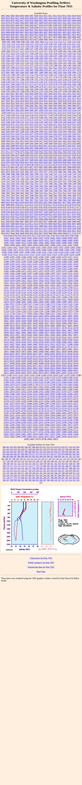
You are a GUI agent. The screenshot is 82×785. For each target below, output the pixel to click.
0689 (13, 32)
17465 (52, 309)
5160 (41, 117)
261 (33, 475)
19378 (52, 342)
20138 (52, 356)
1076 (65, 39)
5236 (46, 127)
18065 (58, 316)
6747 (22, 165)
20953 (29, 373)
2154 (31, 82)
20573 (41, 366)
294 (74, 478)
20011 (58, 351)
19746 (12, 349)
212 (7, 471)
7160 (65, 176)
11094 (9, 252)
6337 (69, 155)
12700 (41, 287)
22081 (64, 394)
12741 (23, 292)
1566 (69, 63)
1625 (65, 68)
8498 (13, 224)
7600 (3, 193)
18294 (17, 321)
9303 (13, 231)
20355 (64, 361)
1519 (65, 61)
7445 (46, 186)
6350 (8, 157)
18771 (17, 330)
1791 (36, 79)
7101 (41, 174)
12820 (23, 299)
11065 (3, 250)
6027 (74, 146)
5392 (36, 139)
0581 (50, 27)
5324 (65, 134)
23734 (12, 432)
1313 (8, 53)
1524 (8, 63)
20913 (6, 373)
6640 (65, 162)
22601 (46, 406)
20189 (23, 358)
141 (55, 461)
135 (33, 461)
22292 (23, 401)
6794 (3, 167)
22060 (41, 394)
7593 (50, 191)
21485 (58, 380)
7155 (41, 176)
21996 (12, 394)
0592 (79, 27)
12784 (41, 297)
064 (7, 454)
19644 (41, 347)
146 (74, 461)
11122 (49, 254)
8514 (36, 224)
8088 (8, 205)
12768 (41, 295)
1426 (27, 58)
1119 (74, 42)
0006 (27, 16)
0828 (3, 34)
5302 (50, 131)
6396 (22, 160)
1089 (18, 42)
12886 (52, 302)
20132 (23, 356)
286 (44, 478)
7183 (27, 179)
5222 (60, 124)
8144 (8, 207)
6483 (50, 160)
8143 (3, 207)
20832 (46, 370)
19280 (52, 340)
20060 (29, 354)
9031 (36, 226)
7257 (65, 181)
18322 (52, 321)
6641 (69, 162)
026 (22, 449)
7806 (65, 198)
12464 (12, 271)
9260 (22, 228)
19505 (41, 344)
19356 (35, 342)
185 (63, 466)
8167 (65, 207)
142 (59, 461)
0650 (69, 30)
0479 (46, 25)
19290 (58, 340)
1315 (17, 53)
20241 (52, 358)
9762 (53, 235)
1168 (73, 46)
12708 (64, 287)
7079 (55, 172)
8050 (36, 202)
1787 (17, 79)
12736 (12, 292)
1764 (8, 77)
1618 (36, 68)
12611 (40, 278)
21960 (46, 392)
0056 (17, 20)
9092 (50, 226)
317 (41, 482)
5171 (13, 120)
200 (41, 468)
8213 (69, 212)
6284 (46, 153)
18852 (12, 332)
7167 (8, 179)
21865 (17, 389)
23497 (29, 427)
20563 (29, 366)
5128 (8, 115)
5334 (31, 136)
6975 (3, 172)
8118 (27, 205)
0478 (41, 25)
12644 (6, 285)
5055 (13, 105)
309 (52, 480)
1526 (17, 63)
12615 (64, 278)
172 (15, 466)
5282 (79, 129)
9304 (17, 231)
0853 (79, 34)
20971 (46, 373)
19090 (18, 337)
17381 (75, 306)
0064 (55, 20)
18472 (75, 323)
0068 (74, 20)
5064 (50, 105)
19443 (23, 344)
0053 (3, 20)
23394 (12, 425)
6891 (79, 167)
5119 (45, 113)
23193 (6, 422)
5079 (36, 108)
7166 (3, 179)
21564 (52, 382)
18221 (64, 318)
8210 (55, 212)
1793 (41, 79)
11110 (9, 254)
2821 (41, 94)
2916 (3, 96)
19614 (17, 347)
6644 (3, 165)
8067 (60, 202)
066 (15, 454)
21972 (58, 392)
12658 (12, 287)
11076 (26, 250)
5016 (8, 101)
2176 (50, 84)
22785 (6, 413)
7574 (13, 191)
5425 (79, 141)
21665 (75, 382)
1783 (79, 77)
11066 (9, 250)
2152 (22, 82)
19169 (75, 337)
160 (48, 464)
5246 (13, 129)
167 (74, 464)
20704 (23, 370)
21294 (12, 377)
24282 (41, 436)
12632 (12, 283)
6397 (27, 160)
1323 (50, 53)
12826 (58, 299)
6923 (46, 169)
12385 (70, 259)
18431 (52, 323)
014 (55, 447)
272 (74, 475)
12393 (17, 261)
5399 (60, 139)
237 (22, 473)
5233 (31, 127)
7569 (3, 191)
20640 (58, 368)
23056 (64, 418)
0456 (17, 25)
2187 (3, 87)
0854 (3, 37)
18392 (35, 323)
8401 (36, 219)
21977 (70, 392)
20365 (75, 361)
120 (57, 459)
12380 (41, 259)
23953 (6, 436)
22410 (58, 401)
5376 (55, 136)
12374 (12, 259)
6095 (22, 148)
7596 (65, 191)
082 (74, 454)
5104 (65, 110)
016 (63, 447)
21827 (35, 387)
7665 (65, 195)
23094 (29, 420)
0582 (55, 27)
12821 (29, 299)
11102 (49, 252)
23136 (58, 420)
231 (77, 471)
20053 (12, 354)
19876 (64, 349)
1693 (60, 72)
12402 (52, 261)
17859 (29, 314)
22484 (29, 403)
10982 (41, 243)
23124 (52, 420)
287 (48, 478)
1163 (50, 46)
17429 (35, 309)
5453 (69, 143)
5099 (41, 110)
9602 (65, 231)
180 (44, 466)
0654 (3, 32)
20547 (12, 366)
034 (52, 449)
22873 (75, 413)
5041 (41, 103)
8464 (17, 221)
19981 (29, 351)
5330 (13, 136)
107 (10, 459)
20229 (46, 358)
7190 (60, 179)
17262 (75, 304)
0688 (8, 32)
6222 (36, 150)
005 (22, 447)
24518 (69, 436)
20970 (41, 373)
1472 (65, 58)
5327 (79, 134)
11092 (78, 250)
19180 (12, 340)
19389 (58, 342)
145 (70, 461)
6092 (8, 148)
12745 (41, 292)
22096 (6, 396)
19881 (70, 349)
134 (30, 461)
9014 (17, 226)
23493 (23, 427)
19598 (75, 344)
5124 (69, 113)
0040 (65, 18)
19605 (12, 347)
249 (66, 473)
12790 (70, 297)
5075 (17, 108)
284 (37, 478)
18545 (17, 325)
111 (24, 459)
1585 (79, 65)
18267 (6, 321)
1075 (60, 39)
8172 (74, 207)
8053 (46, 202)
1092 (32, 42)
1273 (27, 51)
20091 (52, 354)
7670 (79, 195)
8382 (65, 217)
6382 (74, 157)
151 (15, 464)
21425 (6, 380)
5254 (46, 129)
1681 (8, 72)
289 (55, 478)
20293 (23, 361)
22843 (52, 413)
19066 (64, 335)
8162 (41, 207)
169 (4, 466)
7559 (60, 188)
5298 (31, 131)
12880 (17, 302)
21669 (6, 384)
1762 (79, 75)
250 (70, 473)
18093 (6, 318)
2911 (60, 94)
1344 (41, 56)
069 (26, 454)
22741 (17, 410)
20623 (35, 368)
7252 (50, 181)
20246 (58, 358)
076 (52, 454)
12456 (46, 269)
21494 (75, 380)
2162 (65, 82)
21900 (70, 389)
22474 (17, 403)
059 (66, 452)
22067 (52, 394)
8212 (65, 212)
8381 (60, 217)
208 (70, 468)
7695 (22, 198)
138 (44, 461)
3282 (55, 96)
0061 (41, 20)
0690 (17, 32)
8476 (41, 221)
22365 (35, 401)
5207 (74, 122)
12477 (52, 271)
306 (41, 480)
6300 (65, 153)
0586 (65, 27)
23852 (12, 434)
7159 (60, 176)
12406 (64, 261)
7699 (31, 198)
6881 (41, 167)
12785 (46, 297)
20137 (46, 356)
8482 (60, 221)
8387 (79, 217)
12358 (77, 254)
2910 (55, 94)
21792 (64, 384)
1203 (59, 49)
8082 (74, 202)
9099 (69, 226)
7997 (69, 200)
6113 (60, 148)
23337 (52, 422)
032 (44, 449)
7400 (79, 183)
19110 (35, 337)
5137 (46, 115)
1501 (74, 58)
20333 (41, 361)
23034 (35, 418)
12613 (52, 278)
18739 (64, 328)
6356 (31, 157)
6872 (17, 167)
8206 (36, 212)
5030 (69, 101)
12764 (29, 295)
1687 (36, 72)
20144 (58, 356)
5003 (27, 98)
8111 (22, 205)
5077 (27, 108)
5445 (31, 143)
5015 (3, 101)
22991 (17, 418)
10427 (6, 238)
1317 (27, 53)
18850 (6, 332)
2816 (17, 94)
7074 (41, 172)
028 (30, 449)
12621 (23, 280)
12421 (70, 264)
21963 (52, 392)
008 (33, 447)
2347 (50, 89)
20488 (29, 363)
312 (63, 480)
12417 (46, 264)
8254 (60, 214)
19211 (29, 340)
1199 (41, 49)
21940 (35, 392)
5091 (13, 110)
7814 (69, 198)
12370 (64, 257)
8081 (69, 202)
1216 (78, 49)
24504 (64, 436)
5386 (13, 139)
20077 (41, 354)
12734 (6, 292)
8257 (65, 214)
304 (33, 480)
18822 (64, 330)
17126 (23, 304)
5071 (79, 105)
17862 (35, 314)
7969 (60, 200)
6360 (50, 157)
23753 (29, 432)
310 (55, 480)
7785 (55, 198)
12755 (12, 295)
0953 (27, 39)
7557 (50, 188)
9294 (69, 228)
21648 (64, 382)
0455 (13, 25)
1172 (13, 49)
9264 (27, 228)
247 (59, 473)
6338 (74, 155)
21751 (41, 384)
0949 (22, 39)
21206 (43, 375)
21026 (70, 373)
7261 (79, 181)
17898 (46, 314)
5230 (17, 127)
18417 (46, 323)
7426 (36, 186)
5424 (74, 141)
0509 (69, 25)
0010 (41, 16)
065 (11, 454)
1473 (69, 58)
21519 (23, 382)
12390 (12, 261)
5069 (74, 105)
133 (26, 461)
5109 (8, 113)
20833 (52, 370)
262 (37, 475)
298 (11, 480)
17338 (52, 306)
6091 (3, 148)
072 (37, 454)
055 (52, 452)
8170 (69, 207)
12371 (70, 257)
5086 (69, 108)
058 (63, 452)
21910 (12, 392)
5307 (74, 131)
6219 (27, 150)
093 (37, 456)
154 (26, 464)
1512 (31, 61)
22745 (29, 410)
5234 (36, 127)
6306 (13, 155)
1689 (46, 72)
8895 (69, 224)
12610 (35, 278)
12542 (75, 273)
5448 (46, 143)
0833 (27, 34)
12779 (12, 297)
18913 (46, 332)
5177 (41, 120)
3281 (50, 96)
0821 (60, 32)
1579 (50, 65)
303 (30, 480)
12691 (29, 287)
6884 (55, 167)
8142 (79, 205)
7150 (17, 176)
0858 (22, 37)
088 (18, 456)
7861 (27, 200)
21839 (58, 387)
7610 (41, 193)
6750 (36, 165)
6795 (8, 167)
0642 (36, 30)
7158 (55, 176)
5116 (36, 113)
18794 (29, 330)
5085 (65, 108)
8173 (79, 207)
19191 (17, 340)
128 (7, 461)
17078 (17, 304)
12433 (41, 266)
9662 (55, 233)
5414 (27, 141)
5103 (60, 110)
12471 (23, 271)
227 (63, 471)
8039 (27, 202)
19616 (23, 347)
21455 (29, 380)
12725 (46, 290)
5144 (79, 115)
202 (48, 468)
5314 (17, 134)
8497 (8, 224)
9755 (29, 235)
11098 (27, 252)
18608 (58, 325)
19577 (64, 344)
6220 (31, 150)
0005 (22, 16)
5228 (8, 127)
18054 (46, 316)
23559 (6, 429)
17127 (29, 304)
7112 (60, 174)
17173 (52, 304)
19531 (52, 344)
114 (35, 459)
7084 (79, 172)
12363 (23, 257)
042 (4, 452)
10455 (75, 238)
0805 (41, 32)
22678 (17, 408)
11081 (32, 250)
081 (70, 454)
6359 (46, 157)
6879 (36, 167)
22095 (75, 394)
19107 (29, 337)
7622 (3, 195)
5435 (22, 143)
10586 (29, 243)
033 (48, 449)
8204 (27, 212)
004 (18, 447)
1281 (65, 51)
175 (26, 466)
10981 (35, 243)
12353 (71, 254)
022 (7, 449)
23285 (29, 422)
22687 (23, 408)
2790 (31, 91)
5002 (22, 98)
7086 (8, 174)
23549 (70, 427)
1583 (69, 65)
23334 (46, 422)
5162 (50, 117)
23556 (75, 427)
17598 (46, 311)
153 (22, 464)
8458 (8, 221)
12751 (70, 292)
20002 (52, 351)
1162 (46, 46)
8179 (22, 209)
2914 (74, 94)
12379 (35, 259)
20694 (12, 370)
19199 (23, 340)
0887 (79, 37)
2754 (65, 89)
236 (18, 473)
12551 (29, 276)
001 (7, 447)
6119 (74, 148)
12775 (70, 295)
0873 (31, 37)
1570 (8, 65)
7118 (65, 174)
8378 (50, 217)
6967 (65, 169)
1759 (65, 75)
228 (66, 471)
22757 (52, 410)
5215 (31, 124)
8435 (60, 219)
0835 (36, 34)
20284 (17, 361)
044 (11, 452)
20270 (75, 358)
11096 (15, 252)
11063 (78, 247)
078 (59, 454)
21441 (23, 380)
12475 (41, 271)
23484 (12, 427)
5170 (8, 120)
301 (22, 480)
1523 (3, 63)
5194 (36, 122)
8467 (22, 221)
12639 (52, 283)
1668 (36, 70)
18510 (12, 325)
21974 (64, 392)
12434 (46, 266)
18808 (41, 330)
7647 (27, 195)
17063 (6, 304)
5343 (41, 136)
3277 (31, 96)
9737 (79, 233)
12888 (58, 302)
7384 (60, 183)
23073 (17, 420)
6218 (22, 150)
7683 (17, 198)
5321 (50, 134)
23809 (70, 432)
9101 (74, 226)
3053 (13, 96)
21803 (70, 384)
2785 (8, 91)
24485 (58, 436)
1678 (79, 70)
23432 (35, 425)
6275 (3, 153)
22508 (52, 403)
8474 (36, 221)
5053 (8, 105)
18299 (23, 321)
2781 (69, 89)
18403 (41, 323)
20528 (64, 363)
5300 (41, 131)
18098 (18, 318)
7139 (79, 174)
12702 (52, 287)
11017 (15, 247)
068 (22, 454)
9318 (50, 231)
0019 (79, 16)
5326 (74, 134)
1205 (69, 49)
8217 (8, 214)
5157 (27, 117)
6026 (69, 146)
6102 (50, 148)
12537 (58, 273)
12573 (52, 276)
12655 (70, 285)
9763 (57, 235)
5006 (41, 98)
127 (4, 461)
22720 (52, 408)
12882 (29, 302)
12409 (6, 264)
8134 (64, 205)
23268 (17, 422)
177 (33, 466)
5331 (17, 136)
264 (44, 475)
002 (11, 447)
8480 (50, 221)
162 (55, 464)
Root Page (41, 571)
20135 (35, 356)
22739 (12, 410)
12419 (58, 264)
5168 (79, 117)
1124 (18, 44)
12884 (41, 302)
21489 (70, 380)
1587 (8, 68)
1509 (17, 61)
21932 (23, 392)
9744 (5, 235)
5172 (17, 120)
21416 (75, 377)
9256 (13, 228)
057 (59, 452)
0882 (69, 37)
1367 (22, 58)
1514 (41, 61)
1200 (45, 49)
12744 (35, 292)
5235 (41, 127)
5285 (13, 131)
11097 (21, 252)
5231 (22, 127)
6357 (36, 157)
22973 (75, 415)
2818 (27, 94)
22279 (12, 401)
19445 (29, 344)
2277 (74, 87)
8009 (3, 202)
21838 (52, 387)
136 (37, 461)
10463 (29, 240)
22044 (29, 394)
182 (52, 466)
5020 (27, 101)
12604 (75, 276)
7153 (31, 176)
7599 (79, 191)
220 (37, 471)
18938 (64, 332)
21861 (12, 389)
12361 (12, 257)
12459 (64, 269)
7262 (3, 183)
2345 (41, 89)
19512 (46, 344)
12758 (23, 295)
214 (15, 471)
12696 (35, 287)
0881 (65, 37)
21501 (12, 382)
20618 (17, 368)
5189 (13, 122)
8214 (74, 212)
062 (77, 452)
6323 (41, 155)
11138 (60, 254)
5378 (65, 136)
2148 (3, 82)
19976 (23, 351)
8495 (3, 224)
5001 (17, 98)
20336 (46, 361)
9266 (36, 228)
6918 (22, 169)
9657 (41, 233)
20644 (64, 368)
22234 (29, 399)
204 (55, 468)
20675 (6, 370)
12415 (35, 264)
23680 (64, 429)
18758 (75, 328)
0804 (36, 32)
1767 (22, 77)
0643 (41, 30)
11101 (44, 252)
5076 (22, 108)
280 (22, 478)
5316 (27, 134)
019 (74, 447)
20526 (52, 363)
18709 (41, 328)
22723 (58, 408)
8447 (74, 219)
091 (30, 456)
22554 (12, 406)
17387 (6, 309)
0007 (31, 16)
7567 (74, 188)
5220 (50, 124)
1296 (79, 51)
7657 (46, 195)
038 (66, 449)
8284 (3, 217)
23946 (75, 434)
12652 (52, 285)
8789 (41, 224)
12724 (41, 290)
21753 (46, 384)
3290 (13, 98)
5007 (46, 98)
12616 (70, 278)
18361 (75, 321)
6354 (22, 157)
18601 (52, 325)
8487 (79, 221)
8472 (31, 221)
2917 (8, 96)
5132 (22, 115)
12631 (6, 283)
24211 (35, 436)
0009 (36, 16)
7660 (50, 195)
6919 (27, 169)
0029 (27, 18)
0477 (36, 25)
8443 (65, 219)
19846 (46, 349)
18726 (52, 328)
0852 (74, 34)
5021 (31, 101)
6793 (79, 165)
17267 (12, 306)
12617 (75, 278)
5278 (60, 129)
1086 (4, 42)
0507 (60, 25)
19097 (23, 337)
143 (63, 461)
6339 (79, 155)
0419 (50, 23)
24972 (55, 439)
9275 (46, 228)
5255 (50, 129)
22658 (6, 408)
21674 (12, 384)
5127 (3, 115)
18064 (52, 316)
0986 (46, 39)
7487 (65, 186)
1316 (22, 53)
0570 (41, 27)
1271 (17, 51)
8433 (55, 219)
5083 (55, 108)
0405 (27, 23)
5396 (46, 139)
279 (18, 478)
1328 (69, 53)
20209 (29, 358)
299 (15, 480)
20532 (70, 363)
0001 (3, 16)
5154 (13, 117)
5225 (74, 124)
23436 (41, 425)
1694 (65, 72)
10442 (52, 238)
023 (11, 449)
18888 (41, 332)
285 (41, 478)
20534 (75, 363)
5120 (50, 113)
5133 (27, 115)
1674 (65, 70)
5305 (65, 131)
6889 (74, 167)
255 (11, 475)
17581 (41, 311)
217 (26, 471)
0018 (74, 16)
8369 (31, 217)
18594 (46, 325)
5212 (17, 124)
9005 (13, 226)
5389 (22, 139)
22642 (70, 406)
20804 (41, 370)
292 (66, 478)
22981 (6, 418)
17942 (64, 314)
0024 (8, 18)
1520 (69, 61)
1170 (3, 49)
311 (59, 480)
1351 (74, 56)
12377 (23, 259)
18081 (70, 316)
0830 (13, 34)
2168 (13, 84)
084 (4, 456)
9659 (46, 233)
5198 (55, 122)
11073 (15, 250)
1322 (46, 53)
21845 (70, 387)
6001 (79, 143)
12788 (64, 297)
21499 (6, 382)
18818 (46, 330)
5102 (55, 110)
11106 (72, 252)
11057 (60, 247)
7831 (74, 198)
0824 (74, 32)
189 (77, 466)
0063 (50, 20)
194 (18, 468)
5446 (36, 143)
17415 (17, 309)
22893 (6, 415)
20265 (70, 358)
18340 (64, 321)
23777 (35, 432)
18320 (41, 321)
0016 (69, 16)
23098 (35, 420)
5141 (65, 115)
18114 (35, 318)
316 (77, 480)
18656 (12, 328)
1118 (69, 42)
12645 (12, 285)
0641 (31, 30)
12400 (41, 261)
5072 (3, 108)
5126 (78, 113)
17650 (64, 311)
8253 (55, 214)
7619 (74, 193)
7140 (3, 176)
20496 (41, 363)
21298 (17, 377)
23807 (58, 432)
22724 (64, 408)
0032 (41, 18)
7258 (69, 181)
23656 (58, 429)
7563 (65, 188)
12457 (52, 269)
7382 (55, 183)
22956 (46, 415)
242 (41, 473)
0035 (55, 18)
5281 (74, 129)
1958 (50, 79)
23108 (46, 420)
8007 (79, 200)
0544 (3, 27)
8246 (41, 214)
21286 (78, 375)
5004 (31, 98)
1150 (69, 44)
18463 (70, 323)
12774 (64, 295)
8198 (3, 212)
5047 (60, 103)
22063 (46, 394)
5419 (50, 141)
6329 (50, 155)
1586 (3, 68)
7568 (79, 188)
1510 (22, 61)
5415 (31, 141)
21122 (20, 375)
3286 (74, 96)
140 (52, 461)
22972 (70, 415)
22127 (17, 396)
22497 (46, 403)
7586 (36, 191)
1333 (74, 53)
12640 (58, 283)
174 (22, 466)
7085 (3, 174)
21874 (29, 389)
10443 (58, 238)
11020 (32, 247)
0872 (27, 37)
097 (52, 456)
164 (63, 464)
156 (33, 464)
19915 (75, 349)
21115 (15, 375)
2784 (3, 91)
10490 (70, 240)
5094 (27, 110)
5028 (60, 101)
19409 (75, 342)
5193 (31, 122)
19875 (58, 349)
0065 (60, 20)
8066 (55, 202)
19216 (35, 340)
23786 (46, 432)
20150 (69, 356)
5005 (36, 98)
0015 (65, 16)
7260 (74, 181)
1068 (50, 39)
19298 (64, 340)
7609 (36, 193)
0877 (50, 37)
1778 (55, 77)
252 (77, 473)
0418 (46, 23)
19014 (12, 335)
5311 (13, 134)
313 (66, 480)
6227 (60, 150)
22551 (6, 406)
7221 (27, 181)
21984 (75, 392)
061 (74, 452)
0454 (8, 25)
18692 (29, 328)
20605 (12, 368)
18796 (35, 330)
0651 (74, 30)
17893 (41, 314)
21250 (55, 375)
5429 (8, 143)
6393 (13, 160)
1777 (50, 77)
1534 (27, 63)
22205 (70, 396)
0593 (3, 30)
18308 (35, 321)
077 (55, 454)
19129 (52, 337)
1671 (50, 70)
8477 (46, 221)
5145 (3, 117)
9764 (62, 235)
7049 (13, 172)
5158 (31, 117)
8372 (36, 217)
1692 (55, 72)
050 (33, 452)
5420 (55, 141)
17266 (6, 306)
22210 (75, 396)
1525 (13, 63)
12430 (29, 266)
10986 (64, 243)
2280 (8, 89)
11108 (4, 254)
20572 (35, 366)
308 (48, 480)
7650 (36, 195)
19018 (23, 335)
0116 (3, 23)
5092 (17, 110)
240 (33, 473)
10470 (41, 240)
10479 (52, 240)
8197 (79, 209)
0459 (31, 25)
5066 (60, 105)
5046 (55, 103)
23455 (58, 425)
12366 (41, 257)
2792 (41, 91)
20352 (58, 361)
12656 (75, 285)
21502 (17, 382)
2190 (17, 87)
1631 (79, 68)
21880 (41, 389)
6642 (74, 162)
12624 (41, 280)
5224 (69, 124)
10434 (23, 238)
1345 (46, 56)
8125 (41, 205)
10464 (35, 240)
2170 (22, 84)
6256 (79, 150)
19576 (58, 344)
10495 (6, 243)
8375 (46, 217)
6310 (31, 155)
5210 (8, 124)
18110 (29, 318)
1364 (8, 58)
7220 (22, 181)
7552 (36, 188)
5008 (50, 98)
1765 (13, 77)
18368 (6, 323)
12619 (12, 280)
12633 (17, 283)
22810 (29, 413)
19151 (69, 337)
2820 (36, 94)
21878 (35, 389)
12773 (58, 295)
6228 (65, 150)
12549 (17, 276)
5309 (3, 134)
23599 (35, 429)
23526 (52, 427)
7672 (3, 198)
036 (59, 449)
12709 (70, 287)
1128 (36, 44)
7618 (69, 193)
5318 (36, 134)
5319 (41, 134)
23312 (41, 422)
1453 (60, 58)
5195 (41, 122)
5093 (22, 110)
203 (52, 468)
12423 (75, 264)
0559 (8, 27)
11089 (60, 250)
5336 (36, 136)
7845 (8, 200)
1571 (13, 65)
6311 (36, 155)
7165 (79, 176)
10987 (70, 243)
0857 (17, 37)
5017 (13, 101)
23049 (46, 418)
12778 (6, 297)
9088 (41, 226)
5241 (69, 127)
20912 (75, 370)
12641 (64, 283)
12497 (52, 273)
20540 (6, 366)
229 (70, 471)
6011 (22, 146)
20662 (75, 368)
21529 (35, 382)
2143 (60, 79)
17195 (64, 304)
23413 (23, 425)
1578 (46, 65)
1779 (60, 77)
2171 (27, 84)
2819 (31, 94)
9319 (55, 231)
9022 (31, 226)
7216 (13, 181)
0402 (17, 23)
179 (41, 466)
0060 (36, 20)
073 (41, 454)
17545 (23, 311)
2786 (13, 91)
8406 (41, 219)
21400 (70, 377)
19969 (12, 351)
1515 (46, 61)
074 (44, 454)
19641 (35, 347)
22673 (12, 408)
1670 (46, 70)
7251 (46, 181)
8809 (50, 224)
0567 (27, 27)
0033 (46, 18)
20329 (35, 361)
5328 (3, 136)
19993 (35, 351)
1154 (8, 46)
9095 (60, 226)
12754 (6, 295)
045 (15, 452)
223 (48, 471)
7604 (17, 193)
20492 (35, 363)
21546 (46, 382)
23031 (29, 418)
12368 (52, 257)
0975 (36, 39)
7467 (60, 186)
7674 (8, 198)
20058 (23, 354)
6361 (55, 157)
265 (48, 475)
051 (37, 452)
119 (53, 459)
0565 (17, 27)
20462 (23, 363)
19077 (6, 337)
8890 (65, 224)
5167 (74, 117)
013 (52, 447)
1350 (69, 56)
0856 (13, 37)
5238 (55, 127)
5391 (31, 139)
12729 (64, 290)
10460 (17, 240)
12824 (46, 299)
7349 (27, 183)
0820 (55, 32)
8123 (36, 205)
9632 (79, 231)
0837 (46, 34)
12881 (23, 302)
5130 (13, 115)
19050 (41, 335)
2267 (27, 87)
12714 (12, 290)
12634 (23, 283)
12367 (46, 257)
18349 (70, 321)
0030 (31, 18)
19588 (70, 344)
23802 (52, 432)
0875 (41, 37)
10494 (75, 240)
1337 (13, 56)
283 (33, 478)
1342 (36, 56)
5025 (46, 101)
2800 (74, 91)
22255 (52, 399)
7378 (46, 183)
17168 (46, 304)
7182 (22, 179)
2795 (50, 91)
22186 (58, 396)
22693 (29, 408)
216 (22, 471)
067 (18, 454)
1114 (51, 42)
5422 (65, 141)
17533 (12, 311)
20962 (35, 373)
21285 (72, 375)
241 (37, 473)
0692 (27, 32)
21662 (70, 382)
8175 (8, 209)
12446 (64, 266)
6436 (46, 160)
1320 (36, 53)
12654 (64, 285)
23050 (52, 418)
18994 (75, 332)
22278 (6, 401)
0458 (27, 25)
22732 (6, 410)
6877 (31, 167)
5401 (69, 139)
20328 (29, 361)
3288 (3, 98)
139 (48, 461)
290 (59, 478)
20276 (12, 361)
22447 (6, 403)
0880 (60, 37)
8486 (74, 221)
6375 (65, 157)
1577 (41, 65)
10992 (23, 245)
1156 (18, 46)
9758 (39, 235)
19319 (6, 342)
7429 (41, 186)
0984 (41, 39)
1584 (74, 65)
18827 (70, 330)
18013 (12, 316)
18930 (58, 332)
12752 (75, 292)
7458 (55, 186)
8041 (31, 202)
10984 (52, 243)
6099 (41, 148)
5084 (60, 108)
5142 (69, 115)
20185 (17, 358)
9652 (31, 233)
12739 (17, 292)
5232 (27, 127)
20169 (6, 358)
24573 (75, 436)
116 (42, 459)
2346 (46, 89)
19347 (29, 342)
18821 (58, 330)
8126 (45, 205)
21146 (37, 375)
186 (66, 466)
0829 (8, 34)
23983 (23, 436)
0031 (36, 18)
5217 (41, 124)
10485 (58, 240)
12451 (17, 269)
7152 (27, 176)
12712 (6, 290)
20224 (41, 358)
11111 (15, 254)
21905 (6, 392)
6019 (36, 146)
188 (74, 466)
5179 (50, 120)
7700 (36, 198)
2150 (13, 82)
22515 (58, 403)
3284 (65, 96)
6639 (60, 162)
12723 (35, 290)
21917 (17, 392)
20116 (12, 356)
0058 (27, 20)
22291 (17, 401)
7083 (74, 172)
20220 (35, 358)
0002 (8, 16)
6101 (46, 148)
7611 (46, 193)
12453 (29, 269)
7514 (74, 186)
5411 (13, 141)
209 (74, 468)
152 (18, 464)
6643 (79, 162)
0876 (46, 37)
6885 (60, 167)
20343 (52, 361)
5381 (74, 136)
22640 (64, 406)
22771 (70, 410)
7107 (55, 174)
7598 (74, 191)
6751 (41, 165)
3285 (69, 96)
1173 (17, 49)
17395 (12, 309)
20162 (75, 356)
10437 (41, 238)
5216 (36, 124)
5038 (27, 103)
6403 (41, 160)
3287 (79, 96)
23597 (29, 429)
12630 (75, 280)
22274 (75, 399)
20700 (17, 370)
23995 (29, 436)
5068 (69, 105)
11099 (32, 252)
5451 (60, 143)
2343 (31, 89)
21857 (6, 389)
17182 (58, 304)
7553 (41, 188)
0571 (46, 27)
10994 (29, 245)
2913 (69, 94)
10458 (12, 240)
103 (74, 456)
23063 (70, 418)
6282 (36, 153)
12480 (70, 271)
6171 (3, 150)
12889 (64, 302)
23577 (12, 429)
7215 (8, 181)
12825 (52, 299)
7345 (22, 183)
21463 (35, 380)
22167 (35, 396)
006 (26, 447)
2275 (65, 87)
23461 (64, 425)
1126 (27, 44)
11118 (37, 254)
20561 (23, 366)
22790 (12, 413)
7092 (27, 174)
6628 (13, 162)
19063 (52, 335)
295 (77, 478)
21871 (23, 389)
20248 (64, 358)
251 (74, 473)
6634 (41, 162)
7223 (36, 181)
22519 (64, 403)
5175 (31, 120)
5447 (41, 143)
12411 (17, 264)
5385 (8, 139)
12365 (35, 257)
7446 (50, 186)
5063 (46, 105)
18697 (35, 328)
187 (70, 466)
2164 (74, 82)
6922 (41, 169)
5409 (3, 141)
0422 (65, 23)
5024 (41, 101)
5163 (55, 117)
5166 (69, 117)
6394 (17, 160)
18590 (41, 325)
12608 (23, 278)
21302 (23, 377)
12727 (52, 290)
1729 (79, 72)
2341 (22, 89)
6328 (46, 155)
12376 (17, 259)
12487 (29, 273)
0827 (79, 32)
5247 (17, 129)
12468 (17, 271)
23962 (12, 436)
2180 (65, 84)
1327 (65, 53)
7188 (50, 179)
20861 (64, 370)
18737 (58, 328)
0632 (17, 30)
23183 (70, 420)
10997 (47, 245)
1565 (65, 63)
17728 (12, 314)
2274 (60, 87)
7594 (55, 191)
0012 (50, 16)
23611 (52, 429)
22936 (35, 415)
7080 (60, 172)
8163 (46, 207)
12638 (46, 283)
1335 (3, 56)
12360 (6, 257)
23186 (75, 420)
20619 (23, 368)
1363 (3, 58)
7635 (13, 195)
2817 (22, 94)
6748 (27, 165)
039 (70, 449)
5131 (17, 115)
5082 (50, 108)
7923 (36, 200)
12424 (6, 266)
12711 (75, 287)
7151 (22, 176)
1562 (50, 63)
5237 (50, 127)
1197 (31, 49)
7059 (22, 172)
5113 (22, 113)
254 (7, 475)
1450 (46, 58)
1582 (65, 65)
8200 (13, 212)
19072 (75, 335)
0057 (22, 20)
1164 (55, 46)
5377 (60, 136)
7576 (17, 191)
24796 (44, 439)
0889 (8, 39)
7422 (27, 186)
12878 (6, 302)
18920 (52, 332)
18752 (70, 328)
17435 (41, 309)
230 (74, 471)
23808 (64, 432)
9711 (69, 233)
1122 (8, 44)
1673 (60, 70)
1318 (31, 53)
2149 (8, 82)
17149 (35, 304)
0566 (22, 27)
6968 (69, 169)
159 (44, 464)
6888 (69, 167)
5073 (8, 108)
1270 (13, 51)
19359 (41, 342)
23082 (23, 420)
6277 (13, 153)
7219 (17, 181)
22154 (29, 396)
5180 (55, 120)
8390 (3, 219)
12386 (75, 259)
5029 (65, 101)
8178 (17, 209)
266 (52, 475)
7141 (8, 176)
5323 (60, 134)
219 (33, 471)
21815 (17, 387)
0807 (46, 32)
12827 (64, 299)
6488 (69, 160)
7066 (27, 172)
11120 (43, 254)
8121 (31, 205)
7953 (46, 200)
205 (59, 468)
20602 (75, 366)
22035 (23, 394)
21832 (41, 387)
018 (70, 447)
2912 (65, 94)
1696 (74, 72)
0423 (69, 23)
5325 (69, 134)
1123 (13, 44)
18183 (58, 318)
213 (11, 471)
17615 (58, 311)
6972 (79, 169)
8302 (13, 217)
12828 (70, 299)
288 (52, 478)
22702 (35, 408)
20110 (6, 356)
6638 (55, 162)
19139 (58, 337)
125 (75, 459)
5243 (79, 127)
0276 (13, 23)
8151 (27, 207)
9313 (41, 231)
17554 (35, 311)
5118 (41, 113)
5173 (22, 120)
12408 (75, 261)
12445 (58, 266)
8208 (46, 212)
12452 (23, 269)
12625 (46, 280)
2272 (50, 87)
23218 (12, 422)
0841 (60, 34)
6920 (31, 169)
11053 (43, 247)
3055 (22, 96)
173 (18, 466)
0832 (22, 34)
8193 (65, 209)
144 (66, 461)
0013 (55, 16)
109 (17, 459)
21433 (12, 380)
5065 (55, 105)
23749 (23, 432)
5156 (22, 117)
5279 (65, 129)
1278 (50, 51)
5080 (41, 108)
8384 (74, 217)
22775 (75, 410)
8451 (3, 221)
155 (30, 464)
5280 (69, 129)
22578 (35, 406)
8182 (31, 209)
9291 (60, 228)
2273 (55, 87)
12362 (17, 257)
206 (63, 468)
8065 (50, 202)
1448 (36, 58)
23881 (41, 434)
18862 (23, 332)
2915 (79, 94)
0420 (55, 23)
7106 (50, 174)
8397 (31, 219)
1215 (74, 49)
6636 (46, 162)
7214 (3, 181)
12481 (75, 271)
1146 (50, 44)
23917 (46, 434)
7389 (65, 183)
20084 (46, 354)
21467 (41, 380)
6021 (46, 146)
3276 (27, 96)
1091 (27, 42)
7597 (69, 191)
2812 (79, 91)
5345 (46, 136)
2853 (46, 94)
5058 (27, 105)
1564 (60, 63)
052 (41, 452)
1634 (13, 70)
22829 (41, 413)
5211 (13, 124)
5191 (22, 122)
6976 (8, 172)
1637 (22, 70)
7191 (65, 179)
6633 (36, 162)
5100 (46, 110)
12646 (17, 285)
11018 (21, 247)
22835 (46, 413)
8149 (22, 207)
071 (33, 454)
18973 (70, 332)
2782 (74, 89)
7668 (74, 195)
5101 (50, 110)
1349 (65, 56)
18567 (35, 325)
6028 (79, 146)
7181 (17, 179)
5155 (17, 117)
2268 (31, 87)
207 (66, 468)
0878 (55, 37)
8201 (17, 212)
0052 (79, 18)
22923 (23, 415)
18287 (12, 321)
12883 (35, 302)
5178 (46, 120)
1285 (74, 51)
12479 (64, 271)
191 (7, 468)
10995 (35, 245)
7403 (3, 186)
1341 (31, 56)
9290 (55, 228)
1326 (60, 53)
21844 (64, 387)
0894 (17, 39)
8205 (31, 212)
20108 (70, 354)
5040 (36, 103)
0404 (22, 23)
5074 (13, 108)
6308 (22, 155)
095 (44, 456)
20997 (64, 373)
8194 (69, 209)
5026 (50, 101)
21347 (41, 377)
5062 (41, 105)
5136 (41, 115)
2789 (27, 91)
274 (77, 475)
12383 (58, 259)
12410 (12, 264)
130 (15, 461)
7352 (31, 183)
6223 (41, 150)
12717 (23, 290)
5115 (31, 113)
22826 (35, 413)
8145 (13, 207)
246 (55, 473)
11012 (3, 247)
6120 (79, 148)
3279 (41, 96)
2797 (60, 91)
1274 (31, 51)
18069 (64, 316)
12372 (75, 257)
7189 (55, 179)
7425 (31, 186)
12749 (58, 292)
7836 (79, 198)
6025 (65, 146)
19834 (35, 349)
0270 (8, 23)
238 (26, 473)
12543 (6, 276)
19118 (40, 337)
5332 (22, 136)
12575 (58, 276)
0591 (74, 27)
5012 (69, 98)
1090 (22, 42)
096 (48, 456)
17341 (58, 306)
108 (13, 459)
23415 (29, 425)
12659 (17, 287)
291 (63, 478)
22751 (35, 410)
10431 (12, 238)
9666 (60, 233)
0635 (22, 30)
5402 (74, 139)
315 (74, 480)
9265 (31, 228)
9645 (17, 233)
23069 (75, 418)
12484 (17, 273)
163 (59, 464)
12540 (64, 273)
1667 (31, 70)
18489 (6, 325)
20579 (46, 366)
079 (63, 454)
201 (44, 468)
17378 (70, 306)
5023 (36, 101)
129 (11, 461)
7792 (60, 198)
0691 (22, 32)
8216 (3, 214)
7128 (69, 174)
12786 (52, 297)
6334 (55, 155)
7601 (8, 193)
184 (59, 466)
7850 (17, 200)
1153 (4, 46)
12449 (6, 269)
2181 (69, 84)
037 (63, 449)
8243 (36, 214)
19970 (17, 351)
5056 (17, 105)
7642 (22, 195)
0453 (3, 25)
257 (18, 475)
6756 (65, 165)
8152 (31, 207)
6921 (36, 169)
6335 (60, 155)
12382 (52, 259)
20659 (70, 368)
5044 (46, 103)
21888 (52, 389)
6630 (22, 162)
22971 (64, 415)
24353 (46, 436)
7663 (60, 195)
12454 (35, 269)
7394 (69, 183)
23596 (23, 429)
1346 (50, 56)
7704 (41, 198)
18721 (46, 328)
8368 (27, 217)
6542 (3, 162)
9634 (3, 233)
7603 (13, 193)
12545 (12, 276)
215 (18, 471)
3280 (46, 96)
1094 (41, 42)
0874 (36, 37)
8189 (55, 209)
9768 (76, 235)
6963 (60, 169)
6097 (32, 148)
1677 (74, 70)
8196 (74, 209)
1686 (31, 72)
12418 (52, 264)
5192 (27, 122)
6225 (50, 150)
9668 (65, 233)
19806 (29, 349)
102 (70, 456)
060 (70, 452)
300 (18, 480)
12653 (58, 285)
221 (41, 471)
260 (30, 475)
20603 (6, 368)
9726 (74, 233)
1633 (8, 70)
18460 (64, 323)
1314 (13, 53)
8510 (27, 224)
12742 (29, 292)
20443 (17, 363)
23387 (6, 425)
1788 (22, 79)
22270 (70, 399)
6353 (17, 157)
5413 (22, 141)
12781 (23, 297)
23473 (70, 425)
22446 (75, 401)
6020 (41, 146)
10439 (46, 238)
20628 (46, 368)
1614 (17, 68)
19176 (6, 340)
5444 (27, 143)
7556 (46, 188)
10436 (35, 238)
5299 (36, 131)
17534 (17, 311)
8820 (55, 224)
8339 (22, 217)
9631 (74, 231)
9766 (72, 235)
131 (18, 461)
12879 (12, 302)
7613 (55, 193)
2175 (46, 84)
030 (37, 449)
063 (4, 454)
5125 (74, 113)
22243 (41, 399)
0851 (69, 34)
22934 (29, 415)
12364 (29, 257)
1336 (8, 56)
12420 (64, 264)
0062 (46, 20)
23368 (75, 422)
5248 (22, 129)
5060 (31, 105)
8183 (36, 209)
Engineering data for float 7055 (41, 567)
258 (22, 475)
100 (63, 456)
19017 (17, 335)
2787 (17, 91)
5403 (79, 139)
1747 (8, 75)
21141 (26, 375)
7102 (46, 174)
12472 (29, 271)
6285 (50, 153)
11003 (64, 245)
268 (59, 475)
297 (7, 480)
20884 (70, 370)
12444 (52, 266)
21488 (64, 380)
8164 (50, 207)
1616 (27, 68)
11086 (55, 250)
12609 (29, 278)
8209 (50, 212)
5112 (17, 113)
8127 (50, 205)
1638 (27, 70)
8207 (41, 212)
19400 (64, 342)
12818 (12, 299)
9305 (22, 231)
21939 (29, 392)
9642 (13, 233)
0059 (31, 20)
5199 (60, 122)
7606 (27, 193)
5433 (13, 143)
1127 (32, 44)
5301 (46, 131)
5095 (31, 110)
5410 (8, 141)
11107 (77, 252)
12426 (12, 266)
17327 (41, 306)
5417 (41, 141)
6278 (17, 153)
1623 (55, 68)
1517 (55, 61)
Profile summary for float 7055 (41, 562)
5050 (74, 103)
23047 (41, 418)
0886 (74, 37)
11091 (72, 250)
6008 (13, 146)
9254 (8, 228)
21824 (29, 387)
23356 (64, 422)
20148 (64, 356)
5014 (79, 98)
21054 (75, 373)
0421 (60, 23)
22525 (70, 403)
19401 (70, 342)
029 (33, 449)
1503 (3, 61)
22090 (70, 394)
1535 (31, 63)
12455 (41, 269)
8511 (31, 224)
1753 (36, 75)
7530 (3, 188)
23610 (46, 429)
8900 (8, 226)
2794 (46, 91)
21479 (52, 380)
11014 (9, 247)
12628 (64, 280)
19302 (70, 340)
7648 (31, 195)
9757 (34, 235)
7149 (13, 176)
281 (26, 478)
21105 (9, 375)
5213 (22, 124)
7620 (79, 193)
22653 (75, 406)
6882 (46, 167)
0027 (17, 18)
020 (77, 447)
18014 (17, 316)
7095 (32, 174)
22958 (52, 415)
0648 (60, 30)
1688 (41, 72)
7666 (69, 195)
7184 (31, 179)
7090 (22, 174)
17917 (52, 314)
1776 (46, 77)
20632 (52, 368)
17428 (29, 309)
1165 (60, 46)
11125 (54, 254)
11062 (72, 247)
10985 (58, 243)
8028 (22, 202)
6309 (27, 155)
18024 (23, 316)
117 (46, 459)
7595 (60, 191)
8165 (55, 207)
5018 (17, 101)
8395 (27, 219)
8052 (41, 202)
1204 (64, 49)
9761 (48, 235)
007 (30, 447)
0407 (36, 23)
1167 (69, 46)
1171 (8, 49)
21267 (61, 375)
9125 (79, 226)
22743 (23, 410)
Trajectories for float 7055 (41, 558)
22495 (35, 403)
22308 (29, 401)
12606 (12, 278)
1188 (27, 49)
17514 (6, 311)
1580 (55, 65)
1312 (3, 53)
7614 (60, 193)
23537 (64, 427)
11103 (55, 252)
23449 (46, 425)
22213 (6, 399)
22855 (64, 413)
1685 (27, 72)
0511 (79, 25)
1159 (32, 46)
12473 (35, 271)
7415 (22, 186)
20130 (17, 356)
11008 (75, 245)
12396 (29, 261)
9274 (41, 228)
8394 (22, 219)
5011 (65, 98)
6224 (46, 150)
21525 (29, 382)
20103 (64, 354)
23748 (17, 432)
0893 (13, 39)
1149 (64, 44)
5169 (3, 120)
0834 (31, 34)
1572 (17, 65)
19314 (75, 340)
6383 (79, 157)
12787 (58, 297)
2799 (69, 91)
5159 (36, 117)
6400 (31, 160)
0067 (69, 20)
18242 (75, 318)
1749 (17, 75)
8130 (60, 205)
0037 (60, 18)
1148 (60, 44)
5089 (3, 110)
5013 (74, 98)
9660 (50, 233)
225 (55, 471)
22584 (41, 406)
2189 (13, 87)
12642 (70, 283)
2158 (50, 82)
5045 (50, 103)
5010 (60, 98)
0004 (17, 16)
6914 (3, 169)
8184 (41, 209)
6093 (13, 148)
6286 (55, 153)
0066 (65, 20)
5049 (69, 103)
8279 (74, 214)
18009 (6, 316)
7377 (41, 183)
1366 (17, 58)
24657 (32, 439)
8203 (22, 212)
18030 (29, 316)
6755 (60, 165)
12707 (58, 287)
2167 (8, 84)
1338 (17, 56)
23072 (12, 420)
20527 (58, 363)
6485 (60, 160)
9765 (67, 235)
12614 (58, 278)
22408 (52, 401)
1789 (27, 79)
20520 (46, 363)
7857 (22, 200)
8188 (50, 209)
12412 (23, 264)
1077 (69, 39)
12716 (17, 290)
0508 (65, 25)
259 (26, 475)
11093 (4, 252)
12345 (65, 254)
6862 (13, 167)
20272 (6, 361)
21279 (66, 375)
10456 (6, 240)
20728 (35, 370)
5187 (3, 122)
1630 (74, 68)
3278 (36, 96)
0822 (65, 32)
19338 (17, 342)
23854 (17, 434)
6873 (22, 167)
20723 (29, 370)
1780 (65, 77)
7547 (22, 188)
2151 (17, 82)
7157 (50, 176)
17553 (29, 311)
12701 (46, 287)
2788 (22, 91)
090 (26, 456)
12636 (35, 283)
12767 (35, 295)
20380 (12, 363)
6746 (17, 165)
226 (59, 471)
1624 (60, 68)
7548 (27, 188)
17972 (75, 314)
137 (41, 461)
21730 (35, 384)
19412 (6, 344)
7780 (50, 198)
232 (4, 473)
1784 (3, 79)
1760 (69, 75)
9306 (27, 231)
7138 (74, 174)
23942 (64, 434)
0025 (13, 18)
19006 (6, 335)
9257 (17, 228)
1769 (31, 77)
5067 (65, 105)
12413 (29, 264)
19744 (6, 349)
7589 (46, 191)
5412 (17, 141)
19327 (12, 342)
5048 (65, 103)
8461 (13, 221)
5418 (46, 141)
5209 (3, 124)
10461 (23, 240)
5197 (50, 122)
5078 (31, 108)
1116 (60, 42)
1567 (74, 63)
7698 (27, 198)
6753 (50, 165)
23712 (75, 429)
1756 (50, 75)
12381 (46, 259)
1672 (55, 70)
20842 (58, 370)
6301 (69, 153)
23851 (6, 434)
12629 (70, 280)
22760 (58, 410)
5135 (36, 115)
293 (70, 478)
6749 (31, 165)
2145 (69, 79)
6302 (74, 153)
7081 (65, 172)
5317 (31, 134)
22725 (70, 408)
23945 (70, 434)
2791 (36, 91)
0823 (69, 32)
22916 (17, 415)
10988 (75, 243)
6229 (69, 150)
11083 (38, 250)
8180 (27, 209)
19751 (17, 349)
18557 (29, 325)
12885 (46, 302)
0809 (50, 32)
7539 (8, 188)
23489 (17, 427)
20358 (70, 361)
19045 (35, 335)
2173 (36, 84)
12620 (17, 280)
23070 (6, 420)
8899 (3, 226)
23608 (41, 429)
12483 (12, 273)
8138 (69, 205)
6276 (8, 153)
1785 (8, 79)
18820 (52, 330)
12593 (70, 276)
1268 (8, 51)
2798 (65, 91)
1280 (60, 51)
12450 (12, 269)
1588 (13, 68)
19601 (6, 347)
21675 (17, 384)
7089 (17, 174)
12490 (35, 273)
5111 (13, 113)
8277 (69, 214)
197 (30, 468)
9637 (8, 233)
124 (71, 459)
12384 (64, 259)
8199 (8, 212)
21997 (17, 394)
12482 (6, 273)
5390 (27, 139)
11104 (60, 252)
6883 (50, 167)
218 (30, 471)
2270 (41, 87)
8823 (60, 224)
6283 (41, 153)
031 (41, 449)
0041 (69, 18)
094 (41, 456)
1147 (55, 44)
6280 (27, 153)
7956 (50, 200)
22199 (64, 396)
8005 (74, 200)
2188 (8, 87)
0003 (13, 16)
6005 (8, 146)
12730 (70, 290)
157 (37, 464)
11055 (55, 247)
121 (60, 459)
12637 (41, 283)
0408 (41, 23)
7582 (27, 191)
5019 (22, 101)
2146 (74, 79)
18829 (75, 330)
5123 (64, 113)
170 (7, 466)
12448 (75, 266)
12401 (46, 261)
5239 (60, 127)
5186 (79, 120)
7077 (46, 172)
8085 (79, 202)
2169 (17, 84)
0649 (65, 30)
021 (4, 449)
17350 (64, 306)
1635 (17, 70)
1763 (3, 77)
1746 (3, 75)
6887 (65, 167)
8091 (13, 205)
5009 (55, 98)
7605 (22, 193)
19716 (64, 347)
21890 (58, 389)
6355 (27, 157)
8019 (13, 202)
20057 (17, 354)
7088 (13, 174)
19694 (52, 347)
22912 (12, 415)
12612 (46, 278)
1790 (31, 79)
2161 (60, 82)
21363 (46, 377)
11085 (49, 250)
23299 (35, 422)
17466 (58, 309)
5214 (27, 124)
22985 (12, 418)
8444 (69, 219)
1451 (50, 58)
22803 (17, 413)
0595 (13, 30)
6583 (8, 162)
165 (66, 464)
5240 (65, 127)
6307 (17, 155)
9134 (3, 228)
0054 (8, 20)
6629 (17, 162)
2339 (13, 89)
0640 (27, 30)
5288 (22, 131)
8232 (27, 214)
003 (15, 447)
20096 (58, 354)
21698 (29, 384)
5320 (46, 134)
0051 (74, 18)
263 (41, 475)
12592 (64, 276)
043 (7, 452)
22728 (75, 408)
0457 (22, 25)
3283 (60, 96)
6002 (3, 146)
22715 (46, 408)
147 (77, 461)
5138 (50, 115)
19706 (58, 347)
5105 (69, 110)
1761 (74, 75)
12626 (52, 280)
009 (37, 447)
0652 (79, 30)
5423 (69, 141)
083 (77, 454)
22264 (64, 399)
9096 (65, 226)
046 (18, 452)
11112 (21, 254)
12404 (58, 261)
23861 (23, 434)
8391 (8, 219)
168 (77, 464)
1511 (27, 61)
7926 (41, 200)
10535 (23, 243)
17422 (23, 309)
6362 (60, 157)
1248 (3, 51)
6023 (55, 146)
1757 (55, 75)
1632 (3, 70)
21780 (58, 384)
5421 (60, 141)
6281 (31, 153)
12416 (41, 264)
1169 (78, 46)
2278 (79, 87)
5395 (41, 139)
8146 (17, 207)
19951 (6, 351)
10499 (17, 243)
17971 (70, 314)
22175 (46, 396)
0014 (60, 16)
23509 (35, 427)
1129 (41, 44)
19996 (41, 351)
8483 (65, 221)
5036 (17, 103)
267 (55, 475)
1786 (13, 79)
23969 (18, 436)
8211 (60, 212)
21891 (64, 389)
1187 (22, 49)
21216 (49, 375)
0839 (50, 34)
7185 (36, 179)
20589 (58, 366)
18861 (17, 332)
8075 (65, 202)
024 (15, 449)
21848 (75, 387)
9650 (27, 233)
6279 (22, 153)
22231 (23, 399)
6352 (13, 157)
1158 (27, 46)
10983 (46, 243)
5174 (27, 120)
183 (55, 466)
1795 (46, 79)
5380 (69, 136)
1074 (55, 39)
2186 (79, 84)
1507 (13, 61)
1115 (55, 42)
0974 (31, 39)
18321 (46, 321)
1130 (46, 44)
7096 (36, 174)
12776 (75, 295)
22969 (58, 415)
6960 (55, 169)
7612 (50, 193)
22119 (12, 396)
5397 (50, 139)
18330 (58, 321)
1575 (31, 65)
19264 (46, 340)
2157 (46, 82)
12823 (41, 299)
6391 (3, 160)
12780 (17, 297)
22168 (41, 396)
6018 (31, 146)
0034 (50, 18)
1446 (31, 58)
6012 (27, 146)
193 (15, 468)
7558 (55, 188)
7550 (31, 188)
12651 (46, 285)
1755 (46, 75)
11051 (38, 247)
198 (33, 468)
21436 (17, 380)
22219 (17, 399)
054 (48, 452)
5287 (17, 131)
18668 (17, 328)
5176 (36, 120)
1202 (55, 49)
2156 (41, 82)
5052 (3, 105)
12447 (70, 266)
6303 (79, 153)
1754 (41, 75)
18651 (6, 328)
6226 (55, 150)
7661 (55, 195)
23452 (52, 425)
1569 (3, 65)
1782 (74, 77)
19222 (41, 340)
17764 (17, 314)
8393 (17, 219)
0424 (74, 23)
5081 (46, 108)
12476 (46, 271)
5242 (74, 127)
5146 (8, 117)
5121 (55, 113)
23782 (41, 432)
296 (4, 480)
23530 (58, 427)
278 (15, 478)
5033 (3, 103)
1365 (13, 58)
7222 (31, 181)
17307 (23, 306)
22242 (35, 399)
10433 (17, 238)
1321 (41, 53)
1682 (13, 72)
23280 (23, 422)
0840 (55, 34)
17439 (46, 309)
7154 (36, 176)
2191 (22, 87)
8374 (41, 217)
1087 (8, 42)
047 (22, 452)
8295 (8, 217)
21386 (64, 377)
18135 (40, 318)
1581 (60, 65)
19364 (46, 342)
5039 (31, 103)
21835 (46, 387)
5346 (50, 136)
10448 (64, 238)
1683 (17, 72)
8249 (46, 214)
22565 (29, 406)
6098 (36, 148)
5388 (17, 139)
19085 (12, 337)
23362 (70, 422)
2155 (36, 82)
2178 (55, 84)
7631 (8, 195)
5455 (74, 143)
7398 (74, 183)
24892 (49, 439)
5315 (22, 134)
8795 (46, 224)
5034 (8, 103)
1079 (79, 39)
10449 (70, 238)
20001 (46, 351)
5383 (79, 136)
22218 (12, 399)
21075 (3, 375)
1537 (41, 63)
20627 (41, 368)
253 (4, 475)
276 (7, 478)
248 (63, 473)
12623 (35, 280)
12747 (46, 292)
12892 (70, 302)
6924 (50, 169)
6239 (74, 150)
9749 (10, 235)
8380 (55, 217)
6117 (69, 148)
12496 (46, 273)
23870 (35, 434)
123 (68, 459)
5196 (46, 122)
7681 (13, 198)
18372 (12, 323)
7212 (74, 179)
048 (26, 452)
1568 (79, 63)
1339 (22, 56)
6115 (65, 148)
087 (15, 456)
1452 (55, 58)
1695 (69, 72)
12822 (35, 299)
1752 (31, 75)
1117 (65, 42)
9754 (24, 235)
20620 (29, 368)
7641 (17, 195)
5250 (31, 129)
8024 (17, 202)
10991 (18, 245)
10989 (6, 245)
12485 (23, 273)
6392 (8, 160)
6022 (50, 146)
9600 (60, 231)
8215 (79, 212)
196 (26, 468)
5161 (46, 117)
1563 (55, 63)
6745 (13, 165)
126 (79, 459)
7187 (46, 179)
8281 (79, 214)
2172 (31, 84)
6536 (74, 160)
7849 (13, 200)
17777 (23, 314)
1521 (74, 61)
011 (44, 447)
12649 (35, 285)
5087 (74, 108)
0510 (74, 25)
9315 (46, 231)
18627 (64, 325)
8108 (17, 205)
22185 (52, 396)
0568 (31, 27)
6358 (41, 157)
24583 (26, 439)
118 (49, 459)
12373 (6, 259)
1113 (46, 42)
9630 (69, 231)
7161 (69, 176)
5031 (74, 101)
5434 (17, 143)
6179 (13, 150)
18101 (23, 318)
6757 (69, 165)
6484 (55, 160)
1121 (4, 44)
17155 (41, 304)
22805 (23, 413)
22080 (58, 394)
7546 (17, 188)
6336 (65, 155)
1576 (36, 65)
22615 (52, 406)
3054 (17, 96)
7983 (65, 200)
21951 (41, 392)
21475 (46, 380)
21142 (32, 375)
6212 (17, 150)
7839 (3, 200)
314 (70, 480)
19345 (23, 342)
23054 (58, 418)
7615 (65, 193)
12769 (46, 295)
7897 (31, 200)
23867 (29, 434)
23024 (23, 418)
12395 (23, 261)
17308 (29, 306)
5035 (13, 103)
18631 (70, 325)
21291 (6, 377)
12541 (70, 273)
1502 (79, 58)
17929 (58, 314)
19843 (41, 349)
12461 (75, 269)
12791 (75, 297)
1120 (78, 42)
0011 (46, 16)
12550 (23, 276)
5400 (65, 139)
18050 (41, 316)
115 (39, 459)
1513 (36, 61)
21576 (58, 382)
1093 (37, 42)
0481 (50, 25)
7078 (50, 172)
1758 (60, 75)
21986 (6, 394)
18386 (23, 323)
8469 (27, 221)
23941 (58, 434)
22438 (64, 401)
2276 (69, 87)
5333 (27, 136)
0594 (8, 30)
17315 (35, 306)
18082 (75, 316)
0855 (8, 37)
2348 (55, 89)
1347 (55, 56)
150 (11, 464)
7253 (55, 181)
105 (2, 459)
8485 (69, 221)
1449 (41, 58)
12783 (35, 297)
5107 (79, 110)
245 (52, 473)
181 (48, 466)
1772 (41, 77)
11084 (43, 250)
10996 (41, 245)
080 (66, 454)
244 (48, 473)
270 (66, 475)
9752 (20, 235)
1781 (69, 77)
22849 (58, 413)
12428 (17, 266)
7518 (79, 186)
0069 (79, 20)
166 (70, 464)
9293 (65, 228)
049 (30, 452)
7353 (36, 183)
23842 (75, 432)
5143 (74, 115)
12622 (29, 280)
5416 (36, 141)
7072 (36, 172)
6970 (74, 169)
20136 (40, 356)
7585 (31, 191)
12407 (70, 261)
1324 (55, 53)
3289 (8, 98)
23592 (17, 429)
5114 (27, 113)
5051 (79, 103)
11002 (58, 245)
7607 (31, 193)
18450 (58, 323)
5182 (65, 120)
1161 (41, 46)
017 (66, 447)
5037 (22, 103)
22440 (70, 401)
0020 (3, 18)
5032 (79, 101)
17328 (46, 306)
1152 (78, 44)
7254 (60, 181)
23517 (46, 427)
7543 (13, 188)
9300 (79, 228)
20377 (6, 363)
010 (41, 447)
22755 (46, 410)
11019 (26, 247)
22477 (23, 403)
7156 (46, 176)
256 (15, 475)
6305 (8, 155)
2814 (8, 94)
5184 (74, 120)
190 (4, 468)
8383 (69, 217)
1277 (46, 51)
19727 (75, 347)
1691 (50, 72)
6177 (8, 150)
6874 (27, 167)
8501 (22, 224)
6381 (69, 157)
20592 (64, 366)
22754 (41, 410)
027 (26, 449)
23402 (17, 425)
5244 (3, 129)
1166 (64, 46)
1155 (13, 46)
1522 (79, 61)
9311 (31, 231)
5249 (27, 129)
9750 (15, 235)
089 (22, 456)
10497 (12, 243)
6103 (55, 148)
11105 (66, 252)
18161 (46, 318)
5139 (55, 115)
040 (74, 449)
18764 (12, 330)
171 (11, 466)
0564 (13, 27)
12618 (6, 280)
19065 (58, 335)
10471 (46, 240)
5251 (36, 129)
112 (28, 459)
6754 (55, 165)
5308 (79, 131)
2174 (41, 84)
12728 (58, 290)
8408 (46, 219)
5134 (31, 115)
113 (31, 459)
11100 (38, 252)
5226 (79, 124)
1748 (13, 75)
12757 (17, 295)
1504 (8, 61)
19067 (70, 335)
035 (55, 449)
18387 (29, 323)
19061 (46, 335)
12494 (41, 273)
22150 (23, 396)
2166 (3, 84)
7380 (50, 183)
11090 (66, 250)
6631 (27, 162)
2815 (13, 94)
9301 (3, 231)
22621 (58, 406)
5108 (3, 113)
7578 (22, 191)
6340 (3, 157)
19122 (46, 337)
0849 (65, 34)
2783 (79, 89)
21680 (23, 384)
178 (37, 466)
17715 (6, 314)
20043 (75, 351)
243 (44, 473)
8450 (79, 219)
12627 (58, 280)
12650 (41, 285)
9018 (27, 226)
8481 (55, 221)
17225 (70, 304)
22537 (75, 403)
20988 (52, 373)
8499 (17, 224)
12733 (75, 290)
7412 (17, 186)
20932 (23, 373)
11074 (21, 250)
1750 (22, 75)
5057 (22, 105)
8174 (3, 209)
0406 (31, 23)
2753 (60, 89)
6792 (74, 165)
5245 (8, 129)
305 (37, 480)
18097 (12, 318)
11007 (69, 245)
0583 (60, 27)
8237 (31, 214)
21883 (46, 389)
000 (4, 447)
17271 (17, 306)
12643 (75, 283)
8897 (74, 224)
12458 (58, 269)
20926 (17, 373)
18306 (29, 321)
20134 (29, 356)
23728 (6, 432)
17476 (70, 309)
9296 (74, 228)
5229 (13, 127)
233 (7, 473)
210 (77, 468)
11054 (49, 247)
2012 (55, 79)
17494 (75, 309)
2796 (55, 91)
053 (44, 452)
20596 (70, 366)
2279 (3, 89)
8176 (13, 209)
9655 (36, 233)
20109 (75, 354)
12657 (6, 287)
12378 (29, 259)
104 (77, 456)
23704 (70, 429)
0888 (3, 39)
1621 (46, 68)
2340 (17, 89)
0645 (50, 30)
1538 (46, 63)
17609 (52, 311)
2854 (50, 94)
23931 (52, 434)
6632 (31, 162)
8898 (79, 224)
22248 (46, 399)
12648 (29, 285)
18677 (23, 328)
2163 (69, 82)
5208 (79, 122)
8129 (55, 205)
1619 (41, 68)
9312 (36, 231)
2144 (65, 79)
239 (30, 473)
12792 (6, 299)
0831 (17, 34)
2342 (27, 89)
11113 (26, 254)
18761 (6, 330)
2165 (79, 82)
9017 (22, 226)
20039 (64, 351)
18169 (52, 318)
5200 (65, 122)
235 (15, 473)
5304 (60, 131)
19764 (23, 349)
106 (6, 459)
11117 (32, 254)
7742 (46, 198)
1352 (79, 56)
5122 (59, 113)
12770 (52, 295)
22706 (41, 408)
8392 (13, 219)
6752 (46, 165)
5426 (3, 143)
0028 (22, 18)
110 (21, 459)
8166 (60, 207)
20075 (35, 354)
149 (7, 464)
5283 (3, 131)
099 (59, 456)
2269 (36, 87)
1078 (74, 39)
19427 (12, 344)
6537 (79, 160)
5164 (60, 117)
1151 (73, 44)
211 (4, 471)
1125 (22, 44)
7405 (8, 186)
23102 (41, 420)
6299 (60, 153)
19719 (70, 347)
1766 (17, 77)
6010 (17, 146)
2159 (55, 82)
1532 (22, 63)
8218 (13, 214)
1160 (36, 46)
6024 (60, 146)
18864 (29, 332)
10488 (64, 240)
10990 (12, 245)
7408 (13, 186)
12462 (6, 271)
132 (22, 461)
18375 (17, 323)
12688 (23, 287)
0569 (36, 27)
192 (11, 468)
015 (59, 447)
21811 (12, 387)
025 (18, 449)
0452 (79, 23)
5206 (69, 122)
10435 (29, 238)
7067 (31, 172)
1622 (50, 68)
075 (48, 454)
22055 (35, 394)
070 (30, 454)
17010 (75, 302)
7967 (55, 200)
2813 (3, 94)
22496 (41, 403)
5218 (46, 124)
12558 (41, 276)
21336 (35, 377)
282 (30, 478)
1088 (13, 42)
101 (66, 456)
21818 (23, 387)
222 (44, 471)
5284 (8, 131)
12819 (17, 299)
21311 (29, 377)
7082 (69, 172)
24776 (38, 439)
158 (41, 464)
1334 (79, 53)
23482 (6, 427)
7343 (17, 183)
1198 (36, 49)
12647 (23, 285)
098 (55, 456)
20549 (17, 366)
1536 (36, 63)
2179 (60, 84)
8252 (50, 214)
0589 (69, 27)
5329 (8, 136)
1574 (27, 65)
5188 (8, 122)
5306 (69, 131)
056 (55, 452)
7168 (13, 179)
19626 (29, 347)
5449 (50, 143)
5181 (60, 120)
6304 (3, 155)
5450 (55, 143)
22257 (58, 399)
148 (4, 464)
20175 (12, 358)
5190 (17, 122)
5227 (3, 127)
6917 (17, 169)
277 (11, 478)
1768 (27, 77)
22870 (70, 413)
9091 (46, 226)
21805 (75, 384)
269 (63, 475)
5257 (55, 129)
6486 (65, 160)
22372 (41, 401)
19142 (64, 337)
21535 (41, 382)
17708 (75, 311)
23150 (64, 420)
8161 (36, 207)
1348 (60, 56)
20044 (6, 354)
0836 (41, 34)
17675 (70, 311)
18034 (35, 316)
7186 (41, 179)
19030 (29, 335)
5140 (60, 115)
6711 (8, 165)
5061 (36, 105)
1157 (22, 46)
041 (77, 449)
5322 (55, 134)
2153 (27, 82)
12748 (52, 292)
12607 (17, 278)
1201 (50, 49)
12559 (46, 276)
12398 (35, 261)
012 (48, 447)
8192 (60, 209)
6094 (17, 148)
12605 (6, 278)
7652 (41, 195)
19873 (52, 349)
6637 (50, 162)
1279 (55, 51)
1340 (27, 56)
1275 (36, 51)
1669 (41, 70)
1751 (27, 75)
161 (52, 464)
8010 (8, 202)
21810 (6, 387)
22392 (46, 401)
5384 (3, 139)
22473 (12, 403)
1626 (69, 68)
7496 (69, 186)
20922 (12, 373)
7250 (41, 181)
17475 (64, 309)
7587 (41, 191)
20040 (70, 351)
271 (70, 475)
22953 (41, 415)
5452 (65, 143)
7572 (8, 191)
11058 (66, 247)
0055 (13, 20)
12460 (70, 269)
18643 (75, 325)
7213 (79, 179)
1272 (22, 51)
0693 (31, 32)
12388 (6, 261)
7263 (8, 183)
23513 (41, 427)
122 (64, 459)
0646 (55, 30)
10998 (52, 245)
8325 (17, 217)
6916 (13, 169)
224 (52, 471)
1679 (3, 72)
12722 (29, 290)
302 (26, 480)
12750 (64, 292)
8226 (22, 214)
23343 (58, 422)
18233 (69, 318)
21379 (58, 377)
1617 (31, 68)
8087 (3, 205)
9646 (22, 233)
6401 (36, 160)
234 (11, 473)
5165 (65, 117)
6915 (8, 169)
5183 (69, 120)
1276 (41, 51)
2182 (74, 84)
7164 (74, 176)
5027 (55, 101)
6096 (27, 148)
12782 (29, 297)
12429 (23, 266)
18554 (23, 325)
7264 (13, 183)
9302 (8, 231)
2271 (46, 87)
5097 (36, 110)
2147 (79, 79)
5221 (55, 124)
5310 (8, 134)
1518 (60, 61)
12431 (35, 266)
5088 (79, 108)
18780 (23, 330)
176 (30, 466)
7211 (69, 179)
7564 (69, 188)
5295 (27, 131)
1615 (22, 68)
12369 (58, 257)
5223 (65, 124)
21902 (75, 389)
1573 (22, 65)
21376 (52, 377)
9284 (50, 228)
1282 (69, 51)
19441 (17, 344)
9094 (55, 226)
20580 (52, 366)
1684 (22, 72)
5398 (55, 139)
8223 (17, 214)
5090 (8, 110)
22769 (64, 410)
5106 (74, 110)
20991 (58, 373)
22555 (17, 406)
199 (37, 468)
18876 (35, 332)
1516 (50, 61)
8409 (50, 219)
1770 (36, 77)
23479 (75, 425)
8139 (74, 205)
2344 (36, 89)
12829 (75, 299)
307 (44, 480)
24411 (52, 436)
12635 (29, 283)
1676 (69, 70)
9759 (43, 235)
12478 (58, 271)
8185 (46, 209)
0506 (55, 25)
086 (11, 456)
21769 (52, 384)
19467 (35, 344)
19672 (46, 347)
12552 (35, 276)
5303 (55, 131)
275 (4, 478)
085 (7, 456)
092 (33, 456)
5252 (41, 129)
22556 (23, 406)
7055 (17, 172)
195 (22, 468)
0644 (46, 30)
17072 (12, 304)
